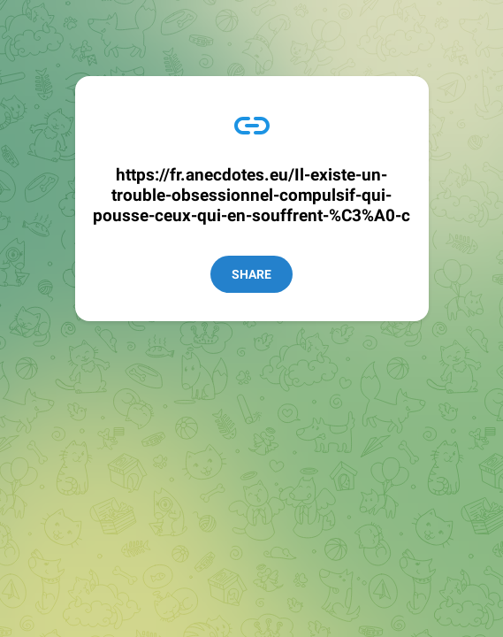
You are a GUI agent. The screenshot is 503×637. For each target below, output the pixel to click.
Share (251, 274)
